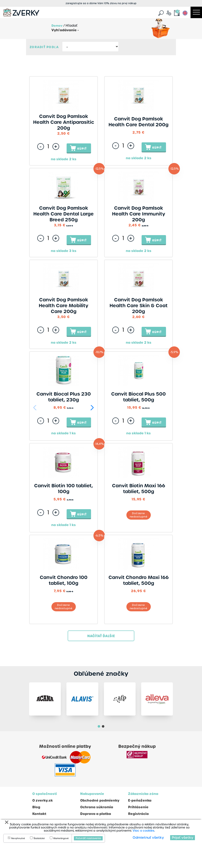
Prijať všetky (182, 837)
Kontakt (39, 813)
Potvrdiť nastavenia (88, 838)
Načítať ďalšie (101, 636)
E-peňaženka (139, 800)
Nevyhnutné (18, 838)
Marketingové (61, 838)
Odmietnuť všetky (148, 837)
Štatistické (39, 838)
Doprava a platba (95, 813)
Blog (36, 807)
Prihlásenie (138, 807)
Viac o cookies (143, 830)
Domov (56, 26)
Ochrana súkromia (96, 807)
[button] (91, 407)
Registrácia (138, 813)
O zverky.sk (42, 800)
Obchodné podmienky (99, 800)
